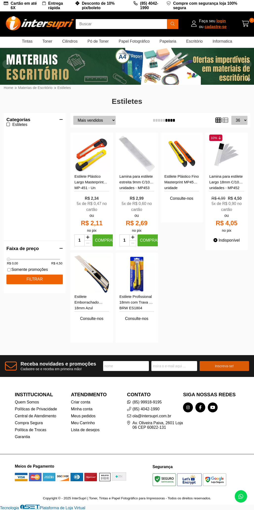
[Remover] (88, 243)
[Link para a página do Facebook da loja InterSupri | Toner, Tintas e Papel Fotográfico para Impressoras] (200, 407)
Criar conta (80, 402)
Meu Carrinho (83, 423)
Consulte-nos (181, 198)
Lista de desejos (85, 430)
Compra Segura (29, 423)
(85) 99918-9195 (147, 402)
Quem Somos (27, 402)
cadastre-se (216, 27)
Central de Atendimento (35, 416)
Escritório (194, 41)
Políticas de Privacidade (36, 409)
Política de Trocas (30, 430)
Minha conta (81, 409)
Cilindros (69, 41)
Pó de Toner (98, 41)
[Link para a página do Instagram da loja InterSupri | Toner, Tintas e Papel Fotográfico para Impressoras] (188, 407)
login (221, 21)
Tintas (27, 41)
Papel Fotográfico (134, 41)
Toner (47, 41)
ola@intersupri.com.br (152, 416)
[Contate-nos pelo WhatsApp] (241, 496)
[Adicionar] (88, 238)
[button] (247, 64)
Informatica (222, 41)
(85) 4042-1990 (149, 5)
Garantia (22, 437)
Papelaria (168, 41)
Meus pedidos (83, 416)
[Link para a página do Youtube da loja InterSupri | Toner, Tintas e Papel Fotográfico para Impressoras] (213, 407)
